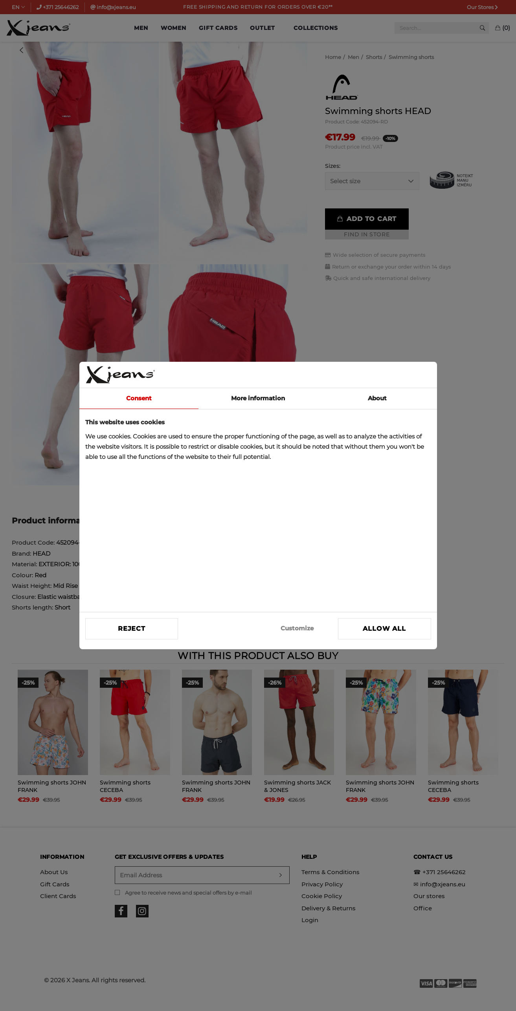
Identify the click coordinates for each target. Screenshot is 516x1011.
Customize (297, 628)
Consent (139, 398)
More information (258, 398)
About (377, 398)
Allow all (384, 628)
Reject (131, 628)
